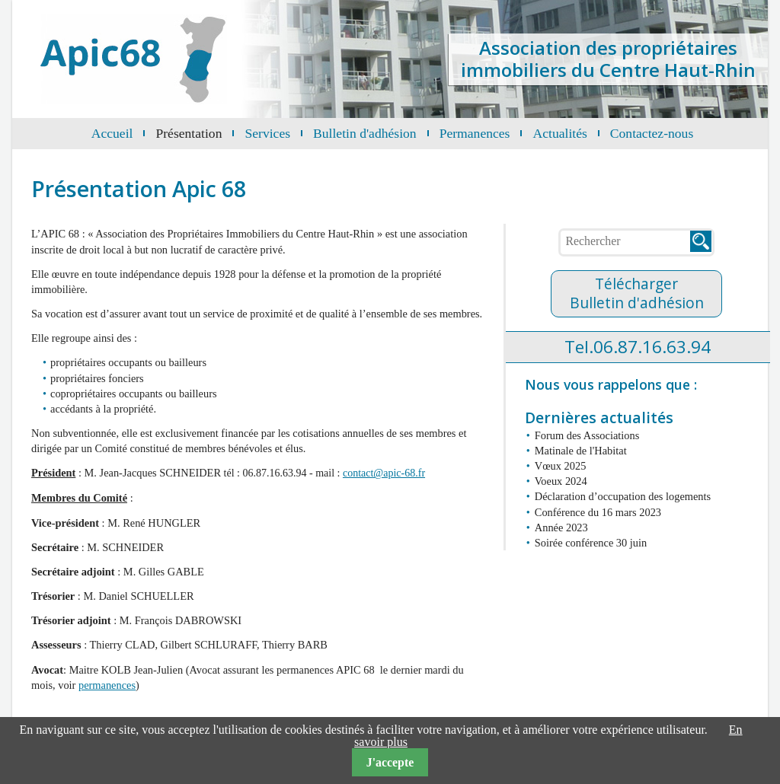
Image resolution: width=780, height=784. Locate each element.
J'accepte (390, 762)
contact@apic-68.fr (384, 473)
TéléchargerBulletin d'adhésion (637, 293)
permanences (107, 685)
